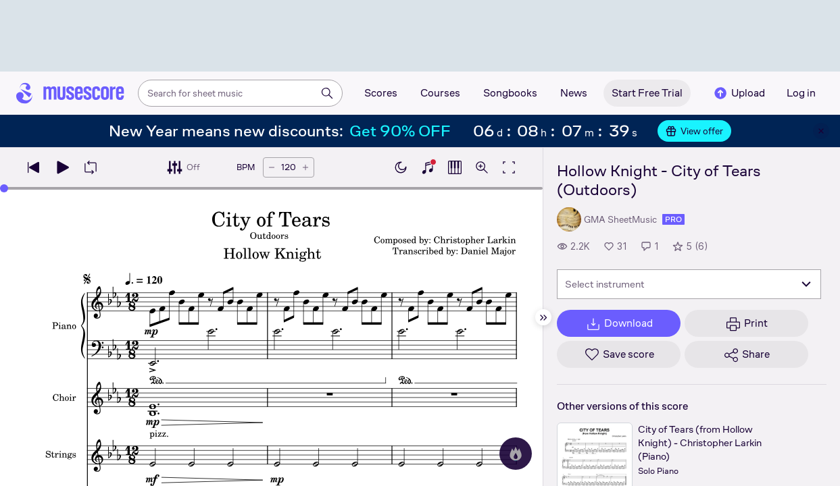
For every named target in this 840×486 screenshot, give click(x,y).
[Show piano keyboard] (427, 167)
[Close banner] (821, 131)
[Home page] (70, 93)
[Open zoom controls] (481, 167)
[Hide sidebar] (543, 317)
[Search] (327, 93)
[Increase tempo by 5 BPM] (305, 167)
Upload (738, 93)
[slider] (4, 188)
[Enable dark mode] (400, 167)
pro (673, 219)
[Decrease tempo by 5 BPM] (271, 167)
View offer (694, 131)
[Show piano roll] (454, 167)
